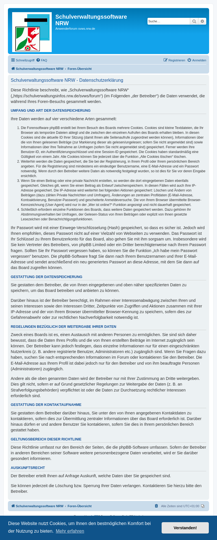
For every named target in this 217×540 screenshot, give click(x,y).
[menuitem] (41, 60)
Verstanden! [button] (185, 528)
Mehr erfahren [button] (70, 531)
